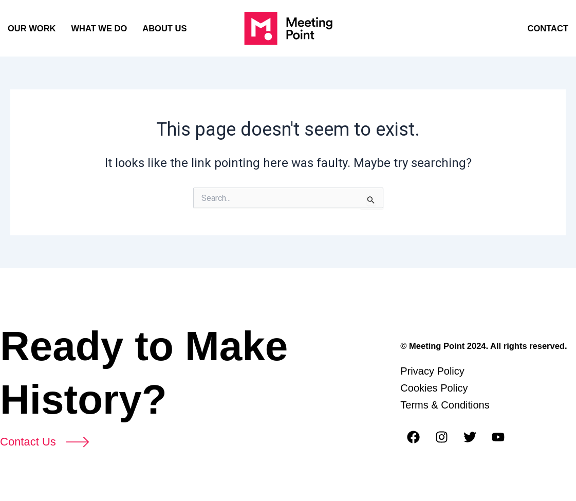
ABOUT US (164, 28)
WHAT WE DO (99, 28)
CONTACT (548, 28)
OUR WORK (32, 28)
